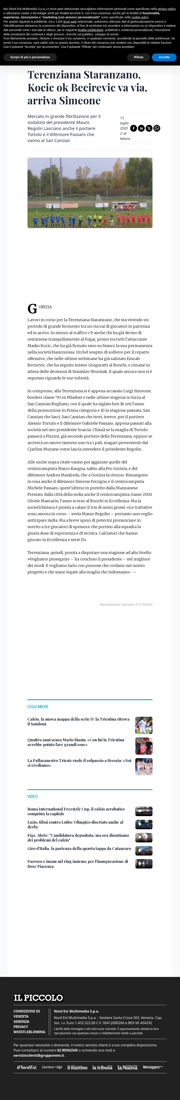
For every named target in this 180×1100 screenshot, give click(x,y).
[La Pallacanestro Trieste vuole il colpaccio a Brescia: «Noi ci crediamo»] (79, 763)
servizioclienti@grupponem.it (39, 1055)
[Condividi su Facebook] (133, 128)
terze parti (70, 21)
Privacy (21, 1026)
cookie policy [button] (139, 17)
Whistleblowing (29, 1032)
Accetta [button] (164, 57)
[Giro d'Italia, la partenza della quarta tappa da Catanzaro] (79, 848)
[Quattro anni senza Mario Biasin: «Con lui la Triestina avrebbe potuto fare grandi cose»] (79, 742)
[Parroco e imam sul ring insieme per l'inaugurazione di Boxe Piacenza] (79, 864)
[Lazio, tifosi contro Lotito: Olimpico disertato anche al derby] (79, 824)
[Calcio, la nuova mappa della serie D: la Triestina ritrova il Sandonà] (79, 721)
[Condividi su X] (149, 128)
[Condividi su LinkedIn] (141, 128)
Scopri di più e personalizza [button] (30, 57)
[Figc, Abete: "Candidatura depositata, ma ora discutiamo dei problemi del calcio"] (79, 838)
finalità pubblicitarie (90, 30)
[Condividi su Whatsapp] (156, 128)
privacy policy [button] (167, 9)
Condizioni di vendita (27, 1014)
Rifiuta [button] (138, 57)
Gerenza (21, 1021)
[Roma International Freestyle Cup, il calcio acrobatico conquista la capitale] (79, 811)
